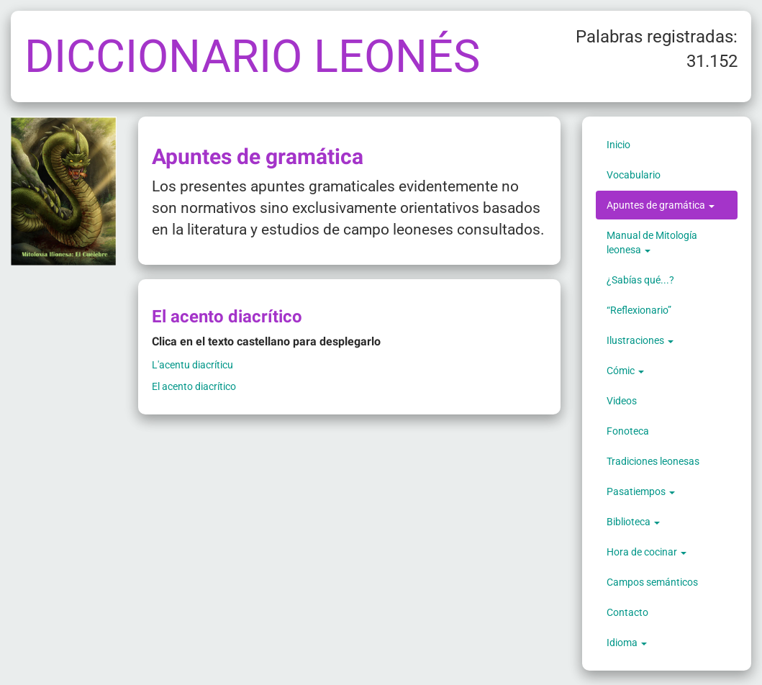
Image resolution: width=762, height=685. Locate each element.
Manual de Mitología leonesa (652, 242)
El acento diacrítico (194, 386)
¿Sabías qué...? (640, 280)
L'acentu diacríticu (192, 365)
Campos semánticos (652, 582)
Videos (622, 401)
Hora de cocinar (646, 552)
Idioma (627, 642)
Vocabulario (634, 175)
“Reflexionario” (639, 310)
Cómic (625, 370)
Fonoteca (628, 431)
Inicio (618, 144)
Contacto (627, 612)
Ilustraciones (640, 340)
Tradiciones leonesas (653, 461)
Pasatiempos (641, 491)
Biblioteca (633, 521)
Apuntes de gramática (661, 205)
